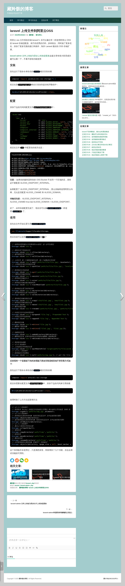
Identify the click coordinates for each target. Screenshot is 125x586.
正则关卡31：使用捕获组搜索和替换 (95, 137)
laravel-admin (25, 485)
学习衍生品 (32, 20)
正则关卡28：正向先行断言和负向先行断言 (97, 145)
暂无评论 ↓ (39, 35)
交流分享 (44, 20)
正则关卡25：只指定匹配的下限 (93, 152)
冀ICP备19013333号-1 (110, 578)
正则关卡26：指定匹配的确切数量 (94, 150)
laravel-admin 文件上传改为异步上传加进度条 (30, 56)
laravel (28, 483)
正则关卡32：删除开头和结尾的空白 (95, 134)
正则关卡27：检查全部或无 (91, 147)
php (33, 483)
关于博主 (55, 20)
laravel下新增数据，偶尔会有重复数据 (95, 132)
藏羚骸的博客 (20, 8)
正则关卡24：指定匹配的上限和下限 (95, 155)
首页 (11, 20)
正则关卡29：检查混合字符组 (92, 142)
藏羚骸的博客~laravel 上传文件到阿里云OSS (34, 488)
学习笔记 (20, 20)
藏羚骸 (31, 35)
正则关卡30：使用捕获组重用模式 (94, 139)
